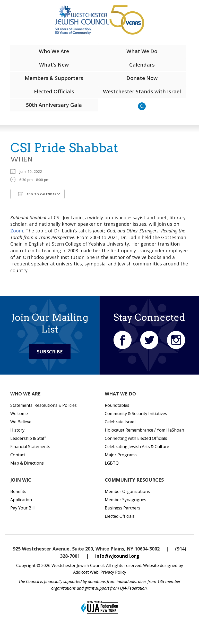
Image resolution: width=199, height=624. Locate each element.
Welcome (19, 413)
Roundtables (117, 405)
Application (21, 500)
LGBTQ (112, 463)
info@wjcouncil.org (117, 556)
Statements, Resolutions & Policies (43, 405)
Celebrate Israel (120, 422)
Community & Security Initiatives (136, 413)
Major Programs (121, 455)
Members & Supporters (54, 78)
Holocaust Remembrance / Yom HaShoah (144, 430)
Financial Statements (30, 446)
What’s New (54, 64)
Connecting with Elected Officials (136, 438)
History (17, 430)
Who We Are (54, 51)
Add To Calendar (37, 194)
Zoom (16, 231)
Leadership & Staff (28, 438)
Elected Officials (54, 91)
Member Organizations (127, 491)
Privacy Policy (113, 572)
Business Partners (122, 508)
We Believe (20, 422)
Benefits (18, 491)
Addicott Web (86, 572)
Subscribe (50, 352)
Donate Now (142, 78)
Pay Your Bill (22, 508)
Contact (17, 455)
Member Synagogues (125, 500)
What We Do (141, 51)
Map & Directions (27, 463)
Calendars (142, 64)
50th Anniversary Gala (54, 104)
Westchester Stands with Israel (142, 91)
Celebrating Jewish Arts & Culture (137, 446)
